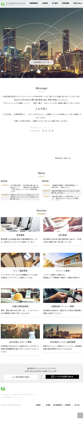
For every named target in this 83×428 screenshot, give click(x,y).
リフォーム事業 (47, 397)
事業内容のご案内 (62, 158)
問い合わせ (77, 405)
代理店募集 (65, 3)
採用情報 (38, 405)
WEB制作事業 (66, 397)
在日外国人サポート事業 (70, 395)
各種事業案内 (33, 3)
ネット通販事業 (47, 395)
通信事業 (44, 391)
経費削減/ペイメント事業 (70, 393)
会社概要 (48, 405)
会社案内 (45, 3)
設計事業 (44, 393)
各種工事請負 (66, 391)
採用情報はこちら (41, 62)
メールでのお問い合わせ (62, 377)
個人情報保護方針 (57, 405)
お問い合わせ (77, 3)
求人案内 (55, 3)
